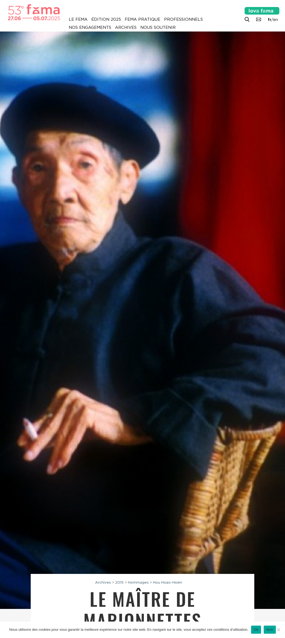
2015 (119, 582)
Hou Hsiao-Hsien (167, 582)
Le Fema (78, 19)
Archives (126, 27)
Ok (256, 629)
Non (269, 629)
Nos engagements (90, 27)
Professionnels (183, 19)
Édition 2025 (106, 19)
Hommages (138, 582)
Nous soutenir (158, 27)
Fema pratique (142, 19)
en (275, 19)
